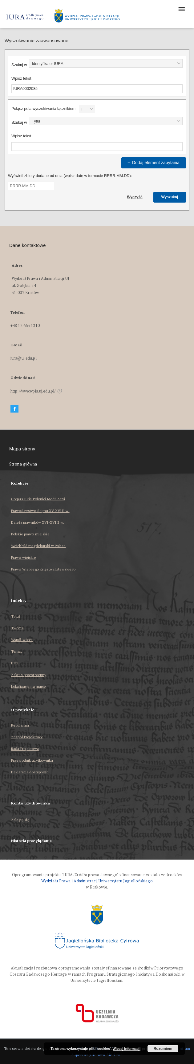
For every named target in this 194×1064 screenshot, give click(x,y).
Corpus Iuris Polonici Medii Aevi (38, 499)
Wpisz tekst (21, 78)
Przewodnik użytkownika (32, 760)
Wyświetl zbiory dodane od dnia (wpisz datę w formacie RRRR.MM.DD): (70, 176)
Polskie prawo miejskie (30, 534)
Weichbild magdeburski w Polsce (38, 545)
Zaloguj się (20, 820)
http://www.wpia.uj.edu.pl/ (36, 391)
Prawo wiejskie (23, 557)
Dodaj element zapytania (153, 162)
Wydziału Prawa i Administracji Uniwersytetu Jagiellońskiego (97, 881)
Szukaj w (19, 65)
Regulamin (20, 725)
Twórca (17, 628)
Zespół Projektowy (26, 737)
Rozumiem (163, 1048)
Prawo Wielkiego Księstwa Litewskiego (43, 569)
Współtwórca (22, 639)
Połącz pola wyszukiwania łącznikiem (43, 109)
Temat (16, 651)
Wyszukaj (169, 197)
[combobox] (106, 63)
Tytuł (15, 616)
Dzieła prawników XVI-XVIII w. (37, 522)
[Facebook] (14, 409)
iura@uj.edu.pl (23, 358)
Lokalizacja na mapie (28, 686)
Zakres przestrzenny (28, 674)
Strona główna (23, 464)
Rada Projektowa (25, 748)
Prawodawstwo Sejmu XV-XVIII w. (40, 510)
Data (14, 663)
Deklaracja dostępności (30, 772)
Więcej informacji (126, 1048)
